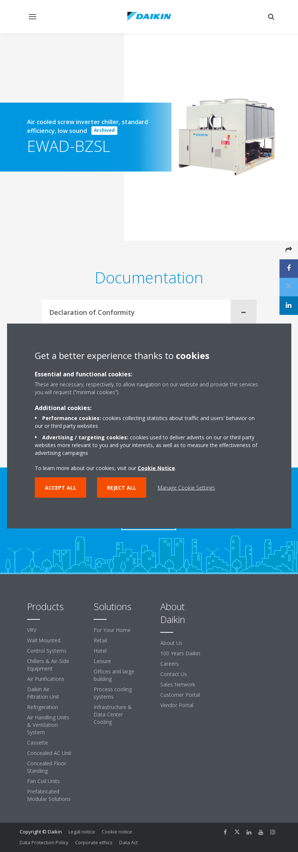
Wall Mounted (43, 640)
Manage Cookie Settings (186, 487)
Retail (100, 640)
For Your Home (112, 629)
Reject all (121, 487)
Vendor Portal (176, 705)
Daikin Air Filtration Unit (43, 693)
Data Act (128, 842)
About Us (171, 642)
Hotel (100, 650)
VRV (31, 629)
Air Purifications (45, 678)
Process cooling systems (113, 693)
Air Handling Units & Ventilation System (48, 725)
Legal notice (81, 831)
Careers (169, 663)
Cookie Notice (156, 468)
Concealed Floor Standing (46, 767)
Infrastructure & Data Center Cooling (113, 714)
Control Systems (47, 650)
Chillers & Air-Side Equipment (48, 665)
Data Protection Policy (44, 842)
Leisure (102, 661)
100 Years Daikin (180, 653)
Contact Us (173, 674)
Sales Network (177, 684)
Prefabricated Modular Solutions (49, 795)
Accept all (60, 487)
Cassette (37, 742)
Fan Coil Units (43, 781)
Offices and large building (114, 675)
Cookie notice (117, 831)
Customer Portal (180, 694)
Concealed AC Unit (49, 752)
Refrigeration (42, 706)
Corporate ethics (94, 842)
